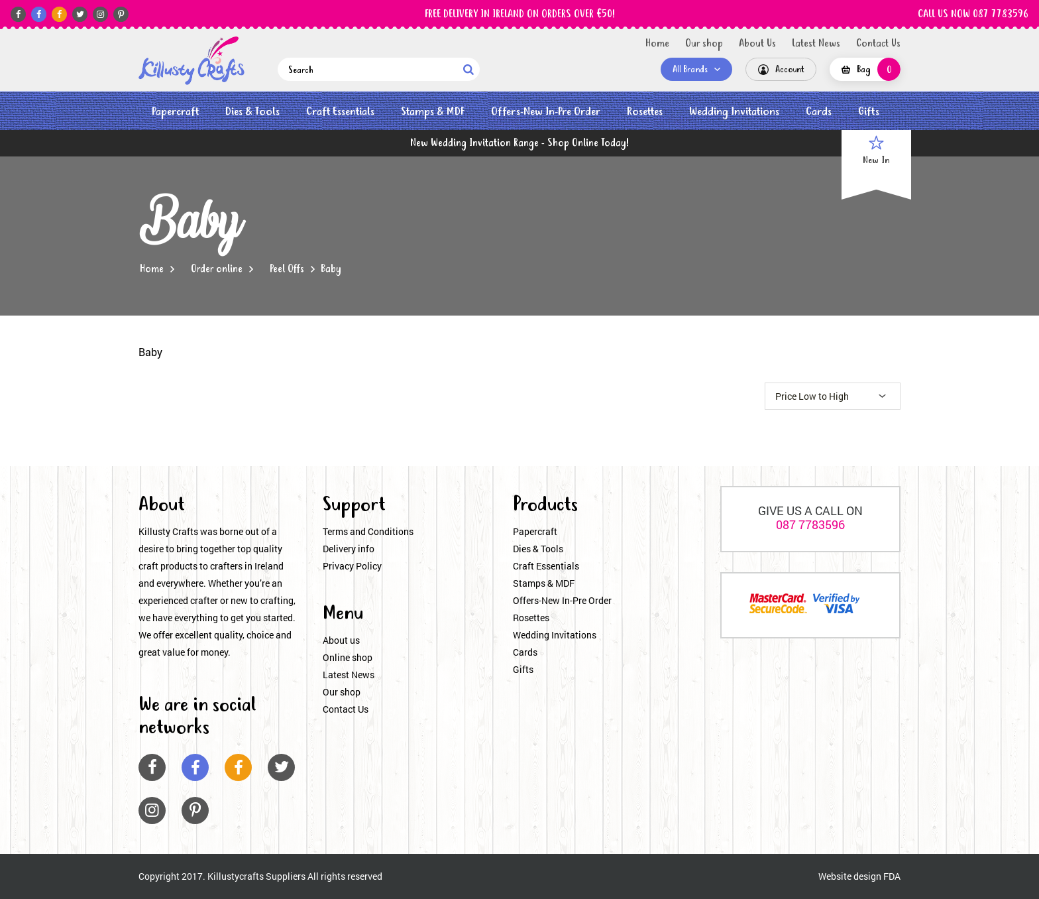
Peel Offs (287, 269)
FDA (892, 876)
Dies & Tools (252, 111)
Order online (217, 269)
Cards (819, 111)
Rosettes (645, 111)
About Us (757, 43)
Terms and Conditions (368, 531)
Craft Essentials (340, 111)
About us (341, 640)
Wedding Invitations (734, 111)
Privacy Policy (352, 566)
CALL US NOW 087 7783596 (973, 14)
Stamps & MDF (433, 111)
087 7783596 (810, 524)
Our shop (704, 43)
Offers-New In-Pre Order (545, 111)
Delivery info (348, 548)
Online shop (347, 657)
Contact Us (878, 43)
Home (657, 43)
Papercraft (175, 111)
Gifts (868, 111)
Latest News (816, 43)
